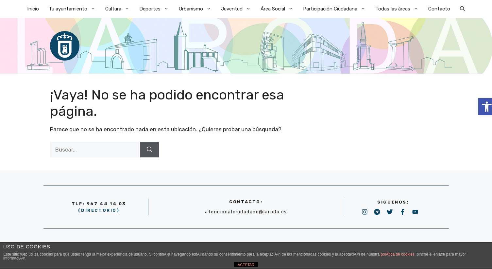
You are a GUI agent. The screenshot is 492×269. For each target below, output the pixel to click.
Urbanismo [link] (197, 9)
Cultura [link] (119, 9)
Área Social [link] (279, 9)
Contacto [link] (439, 9)
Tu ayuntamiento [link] (74, 9)
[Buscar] (149, 150)
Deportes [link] (156, 9)
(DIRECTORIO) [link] (98, 210)
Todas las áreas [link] (399, 9)
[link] (462, 9)
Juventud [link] (238, 9)
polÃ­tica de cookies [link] (397, 254)
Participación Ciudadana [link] (336, 9)
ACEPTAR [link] (246, 265)
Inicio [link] (33, 9)
